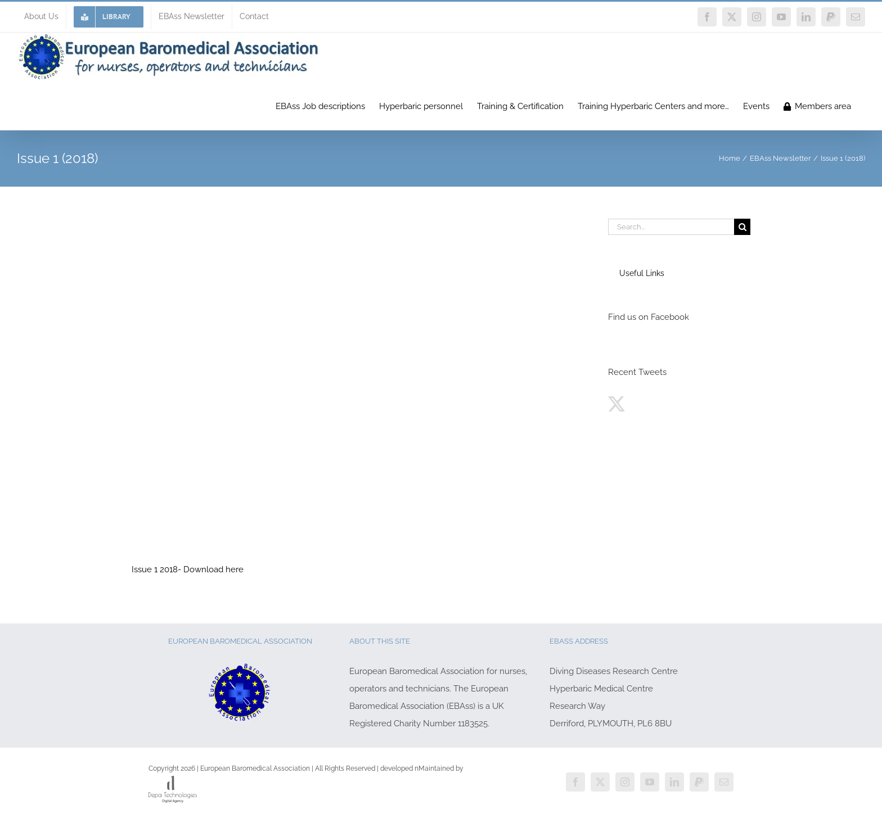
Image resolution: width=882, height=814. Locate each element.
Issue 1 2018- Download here (188, 569)
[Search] (742, 227)
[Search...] (671, 227)
